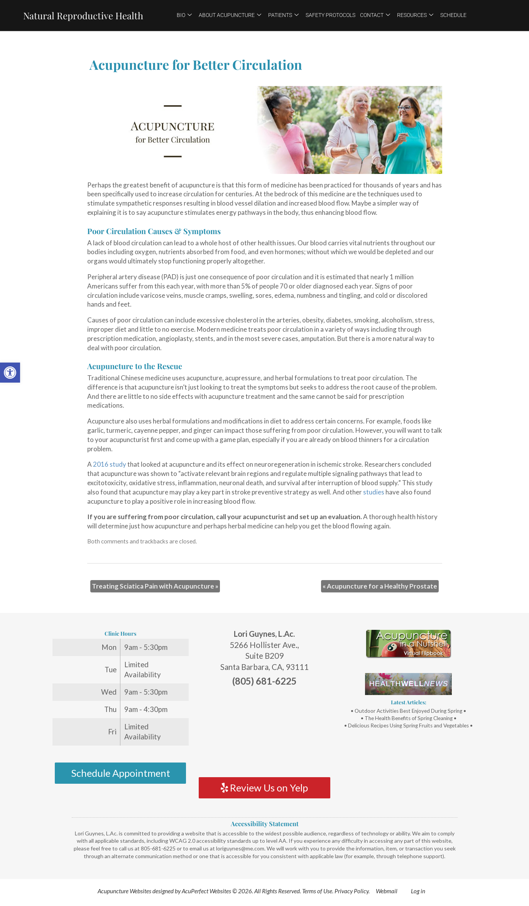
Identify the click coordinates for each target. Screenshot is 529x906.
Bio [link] (184, 15)
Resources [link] (415, 15)
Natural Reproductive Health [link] (83, 15)
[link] (10, 373)
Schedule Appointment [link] (120, 773)
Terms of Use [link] (317, 890)
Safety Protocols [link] (330, 15)
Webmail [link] (386, 890)
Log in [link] (418, 890)
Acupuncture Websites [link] (124, 890)
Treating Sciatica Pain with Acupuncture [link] (155, 586)
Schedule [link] (453, 15)
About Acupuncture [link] (230, 15)
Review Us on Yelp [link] (264, 787)
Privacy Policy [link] (351, 890)
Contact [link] (375, 15)
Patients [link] (283, 15)
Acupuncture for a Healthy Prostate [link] (380, 586)
